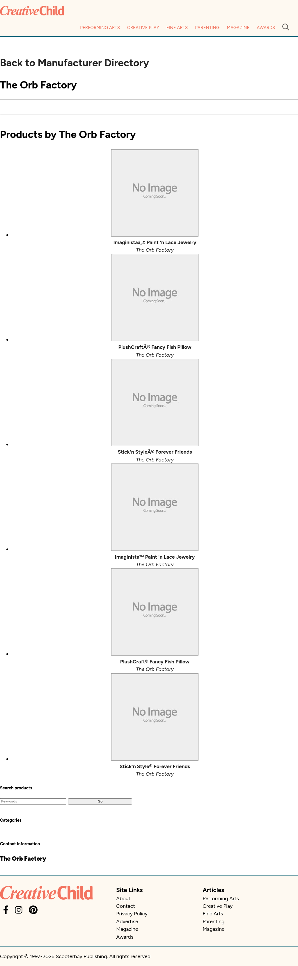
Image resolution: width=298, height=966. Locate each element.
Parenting (207, 27)
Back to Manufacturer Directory (74, 63)
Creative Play (143, 27)
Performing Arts (100, 27)
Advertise (127, 921)
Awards (266, 27)
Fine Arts (177, 27)
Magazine (238, 27)
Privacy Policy (132, 913)
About (123, 898)
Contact (125, 906)
